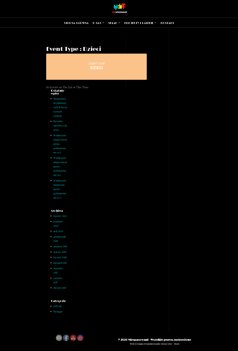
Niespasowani (138, 339)
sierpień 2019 (60, 246)
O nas (97, 23)
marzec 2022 (60, 216)
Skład (112, 23)
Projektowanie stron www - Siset (161, 344)
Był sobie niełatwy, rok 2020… (60, 125)
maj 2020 (58, 231)
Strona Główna (76, 23)
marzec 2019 (59, 252)
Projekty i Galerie (139, 23)
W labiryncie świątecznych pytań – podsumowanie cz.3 (60, 144)
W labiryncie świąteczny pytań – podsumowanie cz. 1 (59, 189)
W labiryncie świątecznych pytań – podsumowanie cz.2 (60, 167)
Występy (57, 311)
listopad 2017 (60, 263)
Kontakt (167, 23)
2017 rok (57, 306)
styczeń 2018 (60, 257)
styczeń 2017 (59, 288)
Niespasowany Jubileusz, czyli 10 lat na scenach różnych (60, 107)
